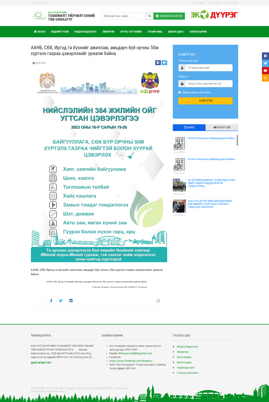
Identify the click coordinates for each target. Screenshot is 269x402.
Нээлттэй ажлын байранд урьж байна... (205, 166)
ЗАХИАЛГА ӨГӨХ (169, 16)
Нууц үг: (183, 76)
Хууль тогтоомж (131, 31)
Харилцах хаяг (184, 367)
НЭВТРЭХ (205, 101)
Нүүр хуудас (199, 3)
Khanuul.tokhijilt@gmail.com (135, 353)
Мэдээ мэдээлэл (85, 31)
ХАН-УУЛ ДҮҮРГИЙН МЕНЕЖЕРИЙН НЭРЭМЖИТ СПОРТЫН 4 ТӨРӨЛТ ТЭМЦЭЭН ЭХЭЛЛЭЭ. (205, 208)
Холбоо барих (231, 3)
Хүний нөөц (155, 31)
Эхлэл (39, 31)
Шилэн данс (176, 31)
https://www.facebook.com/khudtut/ (131, 360)
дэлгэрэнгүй (41, 362)
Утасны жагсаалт (186, 372)
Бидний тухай (60, 31)
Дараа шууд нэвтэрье (196, 92)
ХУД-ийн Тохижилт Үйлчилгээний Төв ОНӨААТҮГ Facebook (119, 287)
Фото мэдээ (182, 357)
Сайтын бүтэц (215, 3)
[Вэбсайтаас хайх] (124, 16)
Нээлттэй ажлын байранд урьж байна (205, 145)
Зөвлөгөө (108, 31)
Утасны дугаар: (188, 60)
